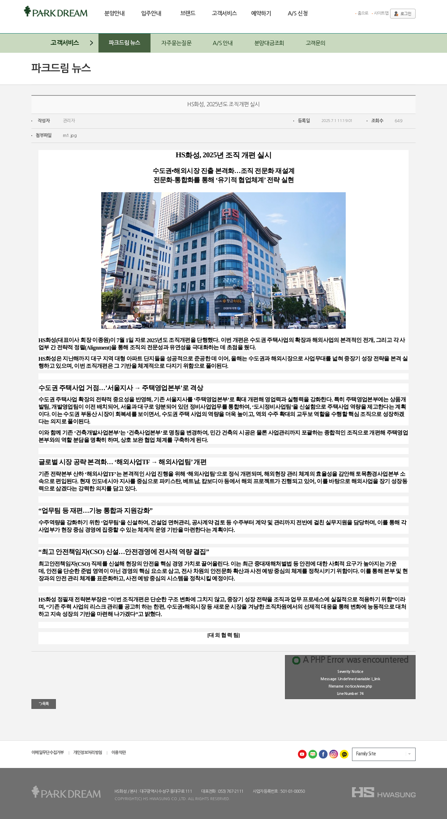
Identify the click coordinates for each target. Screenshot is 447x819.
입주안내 (151, 13)
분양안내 (114, 13)
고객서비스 (224, 13)
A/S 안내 (223, 43)
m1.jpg (69, 135)
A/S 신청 (298, 13)
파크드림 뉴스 (124, 42)
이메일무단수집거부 (47, 752)
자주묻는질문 (176, 43)
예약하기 (261, 13)
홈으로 (363, 13)
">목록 (44, 704)
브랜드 (187, 13)
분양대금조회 (269, 43)
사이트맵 (381, 13)
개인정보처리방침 (87, 752)
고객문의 (315, 43)
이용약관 (118, 752)
